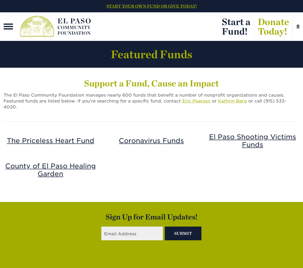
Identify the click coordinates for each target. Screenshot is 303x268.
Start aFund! (236, 26)
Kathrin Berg (232, 100)
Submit (183, 233)
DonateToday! (273, 26)
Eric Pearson (196, 100)
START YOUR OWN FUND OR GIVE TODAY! (152, 6)
